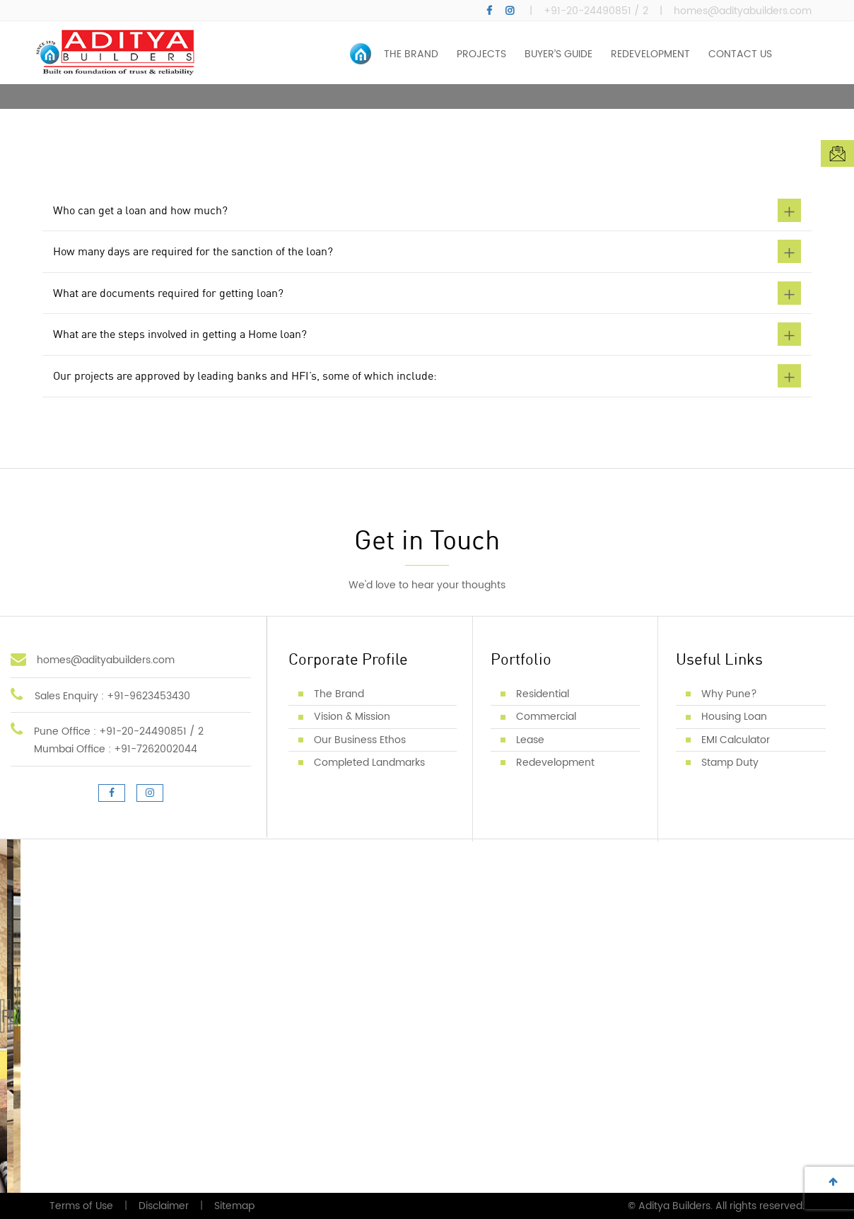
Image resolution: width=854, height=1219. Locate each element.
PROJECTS (481, 54)
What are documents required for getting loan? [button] (427, 293)
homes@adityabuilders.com (743, 12)
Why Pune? (729, 694)
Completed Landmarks (369, 762)
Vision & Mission (352, 716)
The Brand (339, 694)
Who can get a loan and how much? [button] (427, 210)
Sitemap (234, 1206)
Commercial (546, 716)
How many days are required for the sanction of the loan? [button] (427, 251)
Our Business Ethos (360, 740)
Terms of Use (81, 1206)
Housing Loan (734, 716)
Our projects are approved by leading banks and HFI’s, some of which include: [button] (427, 375)
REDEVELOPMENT (650, 54)
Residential (542, 694)
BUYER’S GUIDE (558, 54)
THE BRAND (411, 54)
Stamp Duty (730, 762)
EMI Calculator (735, 740)
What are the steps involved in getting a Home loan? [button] (427, 334)
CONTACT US (740, 54)
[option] (427, 96)
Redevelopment (555, 762)
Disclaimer (164, 1206)
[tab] (427, 213)
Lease (530, 740)
